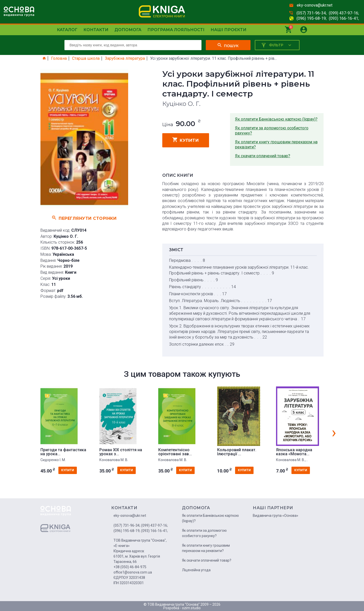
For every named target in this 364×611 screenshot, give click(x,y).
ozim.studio (191, 608)
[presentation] (334, 432)
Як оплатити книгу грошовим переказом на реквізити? (276, 144)
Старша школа (86, 58)
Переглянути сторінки (84, 218)
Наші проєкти (228, 29)
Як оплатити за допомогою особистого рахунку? (271, 130)
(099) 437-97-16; (344, 13)
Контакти (95, 29)
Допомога (128, 29)
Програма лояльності (175, 29)
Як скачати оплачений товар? (262, 155)
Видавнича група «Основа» (275, 516)
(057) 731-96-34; (312, 13)
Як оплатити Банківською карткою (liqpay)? (276, 119)
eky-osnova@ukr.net (314, 5)
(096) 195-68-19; (312, 18)
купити (185, 140)
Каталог (67, 29)
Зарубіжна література (125, 58)
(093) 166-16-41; (344, 18)
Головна (59, 58)
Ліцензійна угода (196, 570)
